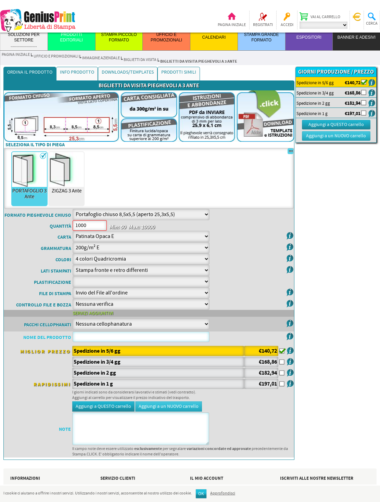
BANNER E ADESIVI (356, 37)
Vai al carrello (325, 17)
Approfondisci (222, 493)
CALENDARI (214, 37)
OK (201, 494)
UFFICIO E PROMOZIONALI (56, 56)
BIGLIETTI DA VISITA (140, 60)
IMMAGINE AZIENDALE (101, 58)
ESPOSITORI (308, 37)
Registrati (263, 25)
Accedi (287, 25)
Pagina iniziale (232, 25)
